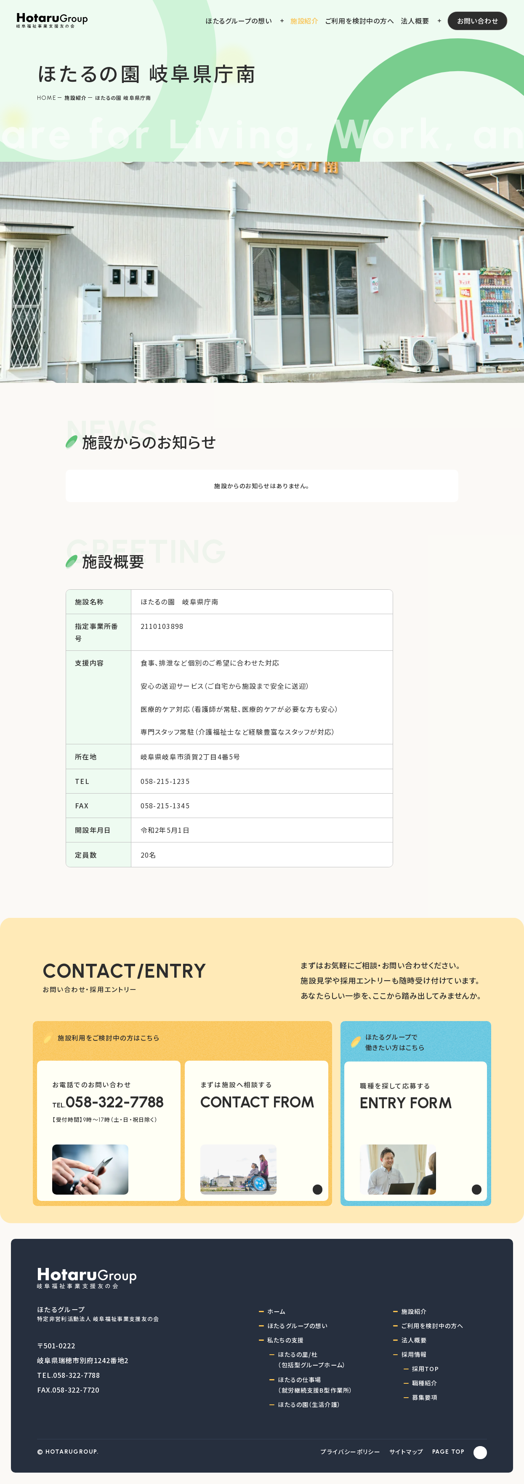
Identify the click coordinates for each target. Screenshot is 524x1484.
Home (46, 97)
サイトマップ (406, 1451)
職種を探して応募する (395, 1085)
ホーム (276, 1311)
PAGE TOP (448, 1451)
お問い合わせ (477, 21)
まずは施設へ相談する (236, 1084)
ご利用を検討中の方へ (432, 1325)
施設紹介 (75, 97)
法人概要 (414, 1340)
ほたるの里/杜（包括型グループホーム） (312, 1359)
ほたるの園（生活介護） (309, 1404)
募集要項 (425, 1397)
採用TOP (425, 1368)
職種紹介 (425, 1383)
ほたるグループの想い (297, 1325)
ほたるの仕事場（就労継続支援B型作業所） (315, 1385)
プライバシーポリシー (350, 1451)
